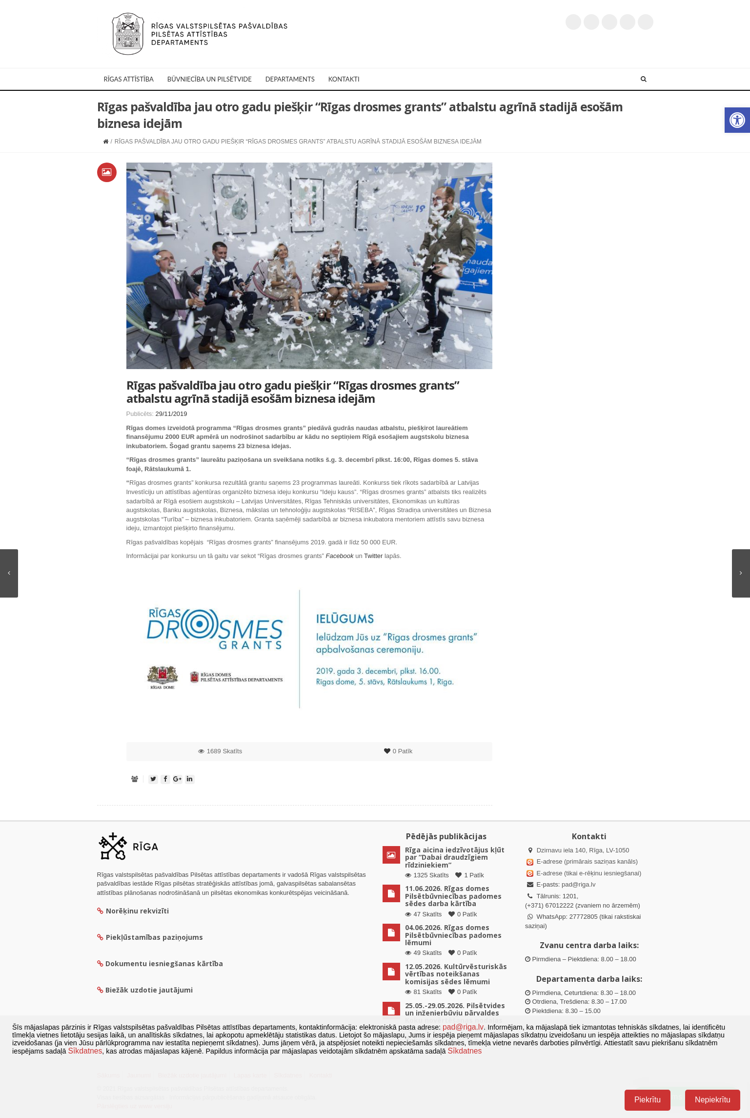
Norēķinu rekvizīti (133, 910)
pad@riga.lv (579, 884)
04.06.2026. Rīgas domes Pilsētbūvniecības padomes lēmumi (453, 935)
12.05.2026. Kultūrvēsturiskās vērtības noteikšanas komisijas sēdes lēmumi (456, 974)
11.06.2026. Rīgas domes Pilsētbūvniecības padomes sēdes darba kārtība (453, 896)
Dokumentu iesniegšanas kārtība (164, 963)
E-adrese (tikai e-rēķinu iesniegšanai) (588, 873)
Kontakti (344, 79)
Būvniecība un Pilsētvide (209, 79)
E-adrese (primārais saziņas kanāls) (587, 861)
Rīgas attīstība (129, 79)
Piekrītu (647, 1100)
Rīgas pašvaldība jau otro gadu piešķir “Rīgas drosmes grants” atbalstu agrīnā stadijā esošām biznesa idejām (292, 391)
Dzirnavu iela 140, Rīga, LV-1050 (583, 850)
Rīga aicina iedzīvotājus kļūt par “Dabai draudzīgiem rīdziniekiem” (455, 857)
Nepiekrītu (712, 1100)
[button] (737, 120)
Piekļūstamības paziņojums (150, 937)
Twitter (373, 555)
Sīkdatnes (85, 1051)
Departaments (290, 79)
